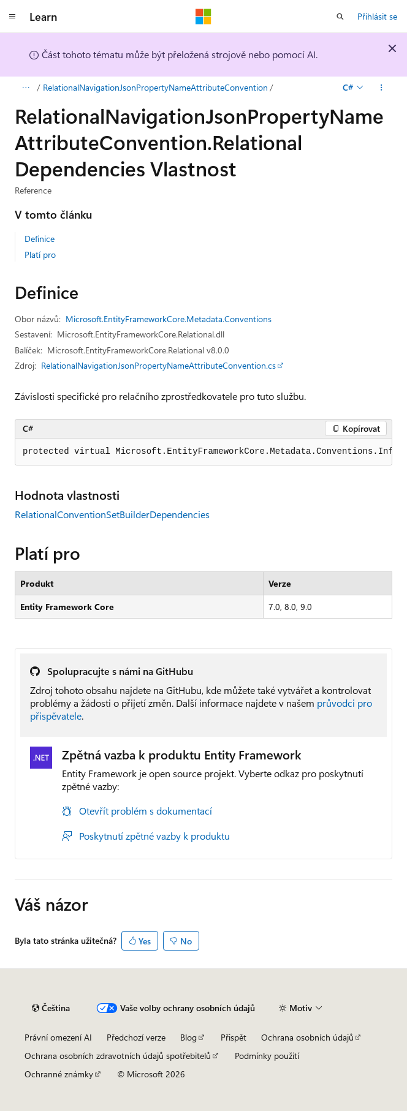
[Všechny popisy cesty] (25, 87)
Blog (188, 1037)
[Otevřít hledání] (340, 17)
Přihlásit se (377, 16)
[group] (203, 452)
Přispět (233, 1037)
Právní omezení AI (58, 1037)
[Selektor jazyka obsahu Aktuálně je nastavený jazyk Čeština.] (51, 1008)
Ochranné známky (59, 1074)
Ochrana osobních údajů (307, 1037)
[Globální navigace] (12, 17)
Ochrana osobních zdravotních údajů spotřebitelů (118, 1055)
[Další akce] (381, 87)
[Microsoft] (203, 16)
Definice (40, 238)
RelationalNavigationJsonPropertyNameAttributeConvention (155, 87)
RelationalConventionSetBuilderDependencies (112, 514)
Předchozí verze (136, 1037)
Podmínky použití (267, 1055)
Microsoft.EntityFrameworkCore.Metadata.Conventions (169, 319)
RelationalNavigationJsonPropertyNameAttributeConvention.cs (158, 365)
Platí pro (40, 254)
